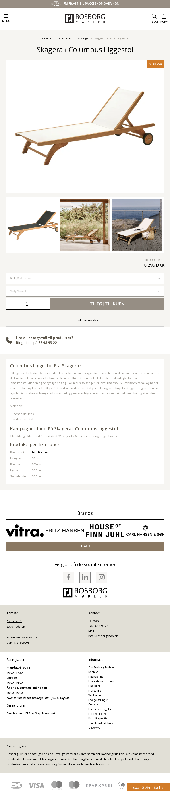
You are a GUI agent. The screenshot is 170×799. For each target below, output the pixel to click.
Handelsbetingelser (100, 709)
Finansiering (95, 677)
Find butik (94, 686)
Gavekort (94, 728)
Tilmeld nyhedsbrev (100, 723)
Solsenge (83, 38)
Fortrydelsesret (98, 714)
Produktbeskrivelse (85, 320)
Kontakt (93, 672)
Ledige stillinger (98, 700)
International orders (101, 681)
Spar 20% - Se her (149, 787)
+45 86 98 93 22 (98, 626)
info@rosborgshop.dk (103, 636)
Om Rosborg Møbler (101, 667)
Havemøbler (64, 38)
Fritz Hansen (40, 452)
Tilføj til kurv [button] (107, 304)
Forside (46, 38)
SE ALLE (85, 546)
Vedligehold (95, 695)
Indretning (94, 690)
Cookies (93, 704)
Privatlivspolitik (97, 718)
